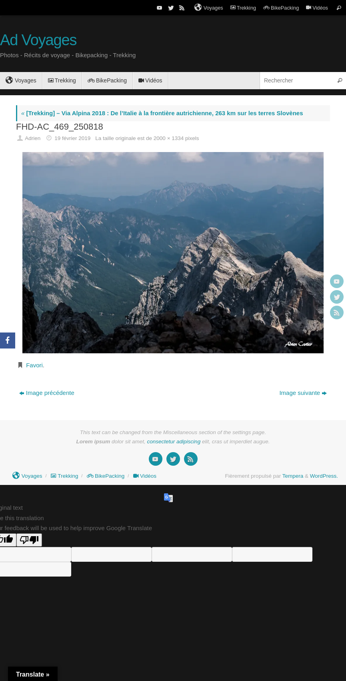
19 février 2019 (72, 138)
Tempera (293, 476)
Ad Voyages (38, 40)
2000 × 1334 (169, 138)
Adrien (32, 138)
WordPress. (324, 476)
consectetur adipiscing (174, 442)
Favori (34, 365)
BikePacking (281, 8)
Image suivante (303, 392)
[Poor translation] (29, 540)
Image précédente (46, 392)
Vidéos (317, 8)
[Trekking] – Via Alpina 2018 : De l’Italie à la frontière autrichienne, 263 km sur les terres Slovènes (162, 113)
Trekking (243, 8)
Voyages (208, 8)
